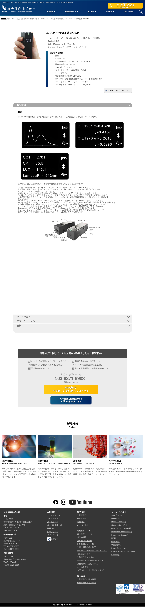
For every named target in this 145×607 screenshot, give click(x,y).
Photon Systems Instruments (123, 552)
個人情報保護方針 (54, 526)
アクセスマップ (53, 516)
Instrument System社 (120, 535)
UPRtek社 (115, 519)
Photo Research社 (119, 549)
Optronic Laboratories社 (121, 529)
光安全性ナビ (54, 539)
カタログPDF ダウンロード (118, 90)
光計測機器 (82, 516)
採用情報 (51, 529)
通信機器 (81, 522)
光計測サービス (83, 532)
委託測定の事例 (83, 554)
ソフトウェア (24, 317)
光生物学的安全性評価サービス (90, 561)
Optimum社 (116, 545)
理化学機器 (82, 519)
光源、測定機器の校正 (86, 548)
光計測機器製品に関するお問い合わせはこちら (71, 400)
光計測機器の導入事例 (86, 580)
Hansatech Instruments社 (121, 532)
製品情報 (21, 105)
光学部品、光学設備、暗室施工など (92, 551)
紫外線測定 (82, 538)
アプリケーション (26, 321)
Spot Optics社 (117, 516)
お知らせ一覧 (52, 519)
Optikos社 (115, 542)
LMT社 (114, 539)
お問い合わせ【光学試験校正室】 (91, 571)
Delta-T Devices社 (118, 522)
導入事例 (81, 577)
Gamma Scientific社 (119, 526)
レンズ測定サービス (85, 544)
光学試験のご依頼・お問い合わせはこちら (71, 390)
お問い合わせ (128, 12)
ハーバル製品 (82, 526)
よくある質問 (52, 522)
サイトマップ (52, 535)
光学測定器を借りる (85, 558)
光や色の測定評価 (84, 541)
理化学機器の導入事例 (86, 583)
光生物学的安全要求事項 (87, 564)
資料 (19, 326)
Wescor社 (115, 555)
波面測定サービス (84, 535)
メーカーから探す (118, 513)
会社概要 (51, 513)
